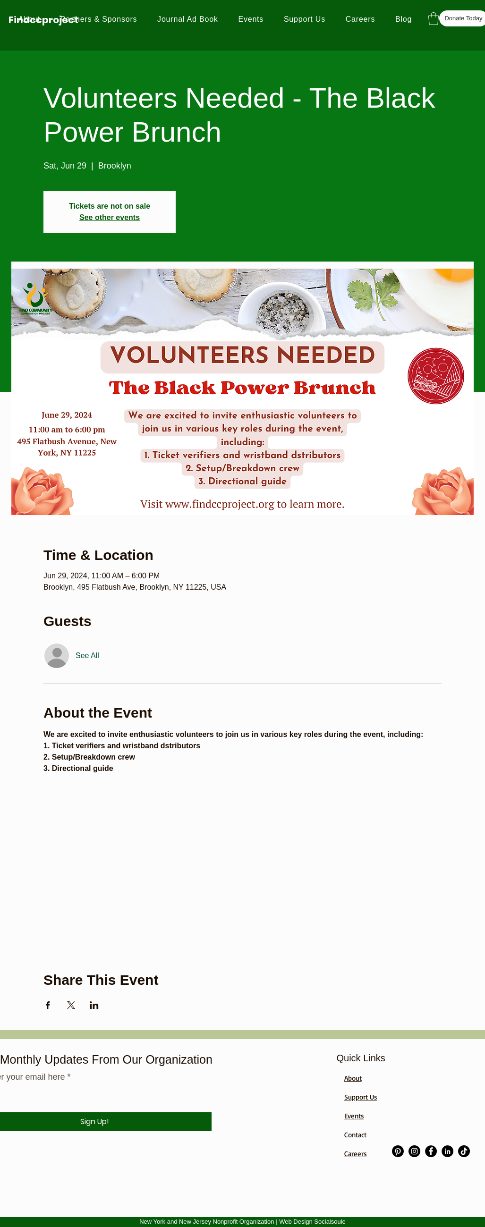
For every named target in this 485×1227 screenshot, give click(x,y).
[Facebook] (431, 1151)
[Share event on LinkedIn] (94, 1005)
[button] (433, 18)
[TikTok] (464, 1151)
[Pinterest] (398, 1151)
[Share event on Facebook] (47, 1005)
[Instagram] (414, 1151)
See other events (109, 217)
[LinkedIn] (447, 1151)
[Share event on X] (71, 1005)
